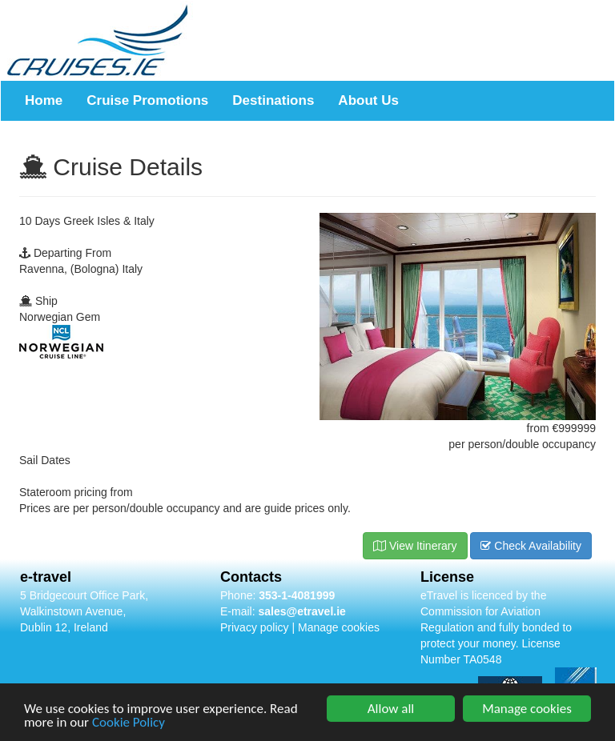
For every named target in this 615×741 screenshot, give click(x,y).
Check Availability (530, 545)
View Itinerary (414, 545)
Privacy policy (254, 627)
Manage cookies (339, 627)
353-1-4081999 (297, 595)
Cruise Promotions (147, 100)
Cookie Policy (128, 723)
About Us (368, 100)
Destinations (273, 100)
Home (43, 100)
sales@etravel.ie (301, 611)
